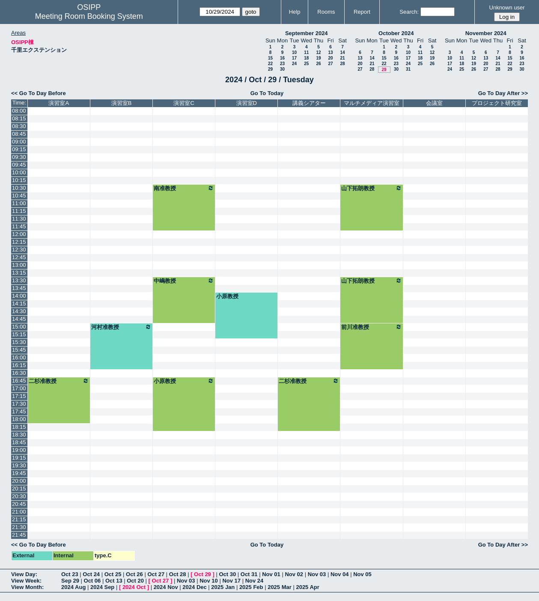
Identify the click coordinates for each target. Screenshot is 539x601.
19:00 (19, 450)
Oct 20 (135, 580)
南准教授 (184, 188)
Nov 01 (271, 574)
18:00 (19, 419)
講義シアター (309, 103)
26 (318, 63)
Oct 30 (227, 574)
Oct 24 (91, 574)
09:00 (19, 141)
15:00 (19, 326)
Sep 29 (70, 580)
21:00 (19, 511)
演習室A (58, 103)
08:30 (19, 126)
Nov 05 (362, 574)
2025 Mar (280, 587)
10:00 (19, 172)
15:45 (19, 350)
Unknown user (507, 7)
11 (306, 52)
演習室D (246, 103)
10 (294, 52)
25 (306, 63)
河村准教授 (121, 326)
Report (362, 12)
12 (318, 52)
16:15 (19, 365)
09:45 (19, 164)
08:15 (19, 118)
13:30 (19, 280)
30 (282, 69)
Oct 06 (92, 580)
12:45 (19, 257)
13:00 (19, 265)
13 (330, 52)
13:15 (19, 272)
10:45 (19, 195)
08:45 (19, 134)
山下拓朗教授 (371, 188)
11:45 (19, 226)
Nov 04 (340, 574)
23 (282, 63)
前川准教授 (371, 326)
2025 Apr (307, 587)
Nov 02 (294, 574)
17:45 (19, 411)
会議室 (434, 103)
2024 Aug (73, 587)
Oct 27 (155, 574)
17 (294, 58)
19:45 (19, 473)
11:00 (19, 203)
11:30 (19, 218)
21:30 (19, 527)
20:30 (19, 496)
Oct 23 (69, 574)
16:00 (19, 357)
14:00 (19, 296)
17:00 (19, 388)
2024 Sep (102, 587)
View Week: (26, 580)
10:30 (19, 188)
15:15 (19, 334)
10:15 (19, 180)
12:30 (19, 249)
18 (306, 58)
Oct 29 (202, 574)
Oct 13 (113, 580)
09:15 (19, 149)
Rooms (326, 12)
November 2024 (485, 33)
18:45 (19, 442)
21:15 (19, 519)
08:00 (19, 111)
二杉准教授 (59, 380)
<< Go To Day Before (38, 93)
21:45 (19, 535)
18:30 (19, 434)
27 (330, 63)
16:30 (19, 373)
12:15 (19, 242)
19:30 (19, 465)
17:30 (19, 404)
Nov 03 (317, 574)
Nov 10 (209, 580)
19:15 (19, 457)
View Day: (24, 574)
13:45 (19, 288)
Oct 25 (113, 574)
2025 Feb (251, 587)
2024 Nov (166, 587)
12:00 (19, 234)
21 (342, 58)
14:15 (19, 303)
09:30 (19, 157)
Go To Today (267, 93)
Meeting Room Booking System (89, 16)
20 (330, 58)
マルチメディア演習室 (371, 103)
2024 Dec (194, 587)
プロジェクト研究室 (497, 103)
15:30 (19, 342)
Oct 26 (134, 574)
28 (342, 63)
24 (294, 63)
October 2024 (396, 33)
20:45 (19, 504)
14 (342, 52)
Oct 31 (249, 574)
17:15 (19, 396)
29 (270, 69)
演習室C (183, 103)
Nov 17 (231, 580)
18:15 (19, 427)
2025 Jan (223, 587)
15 (270, 58)
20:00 (19, 481)
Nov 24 (254, 580)
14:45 (19, 319)
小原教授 (227, 296)
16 (282, 58)
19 (318, 58)
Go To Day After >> (503, 93)
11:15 (19, 211)
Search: (409, 12)
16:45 (19, 380)
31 (408, 69)
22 (270, 63)
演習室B (121, 103)
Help (295, 12)
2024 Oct (134, 587)
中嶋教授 (184, 280)
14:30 (19, 311)
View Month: (27, 587)
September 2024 (306, 33)
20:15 (19, 488)
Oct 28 (177, 574)
